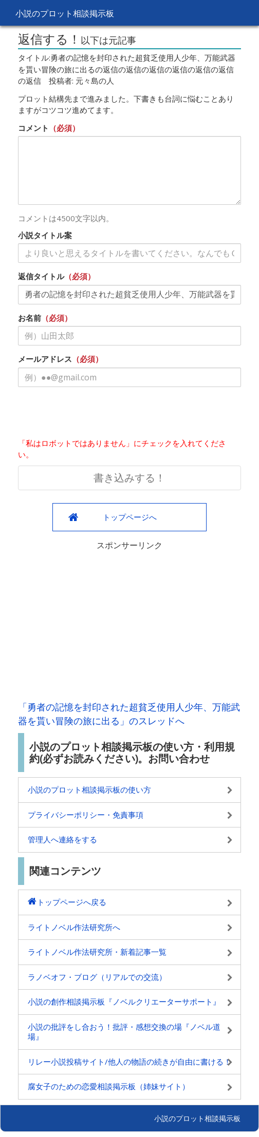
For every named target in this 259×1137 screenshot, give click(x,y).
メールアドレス (45, 359)
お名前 (29, 318)
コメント (33, 128)
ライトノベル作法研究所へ (74, 927)
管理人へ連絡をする (62, 839)
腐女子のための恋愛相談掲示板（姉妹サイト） (109, 1086)
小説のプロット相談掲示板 (64, 13)
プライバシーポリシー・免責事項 (85, 815)
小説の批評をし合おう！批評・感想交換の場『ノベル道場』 (124, 1032)
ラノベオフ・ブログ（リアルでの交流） (97, 977)
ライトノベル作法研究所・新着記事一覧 (97, 952)
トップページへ (130, 517)
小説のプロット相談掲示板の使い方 (89, 789)
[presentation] (96, 415)
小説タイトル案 (45, 235)
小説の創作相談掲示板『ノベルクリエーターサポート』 (124, 1001)
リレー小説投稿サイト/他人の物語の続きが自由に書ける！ (129, 1061)
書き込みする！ (129, 478)
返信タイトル (41, 276)
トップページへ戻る (71, 902)
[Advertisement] (129, 623)
